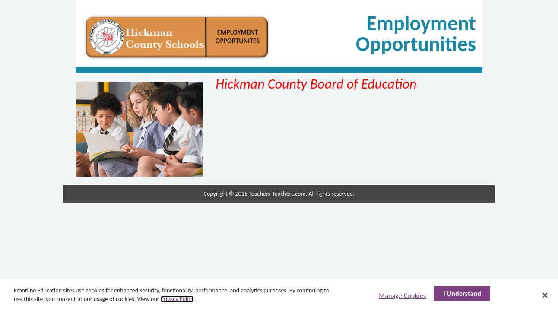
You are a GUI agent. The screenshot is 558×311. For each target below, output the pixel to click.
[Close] (545, 295)
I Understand (462, 293)
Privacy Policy (177, 299)
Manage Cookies (402, 296)
